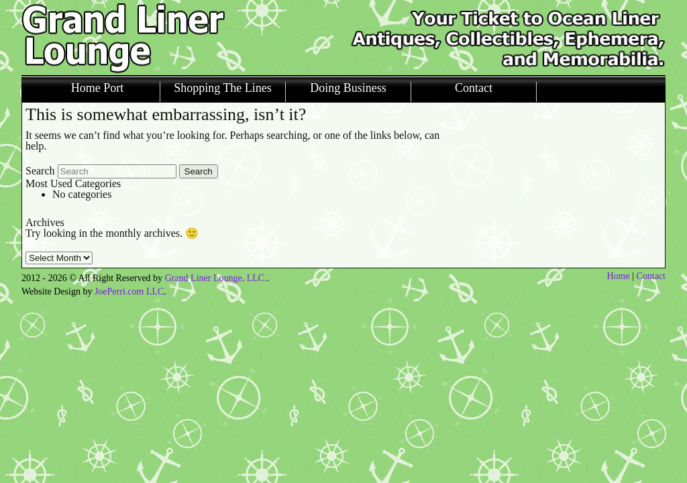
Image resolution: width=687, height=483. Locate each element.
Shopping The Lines (223, 88)
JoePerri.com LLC (129, 291)
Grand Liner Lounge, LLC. (216, 278)
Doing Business (348, 88)
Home (617, 276)
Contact (473, 88)
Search (40, 170)
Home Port (97, 88)
